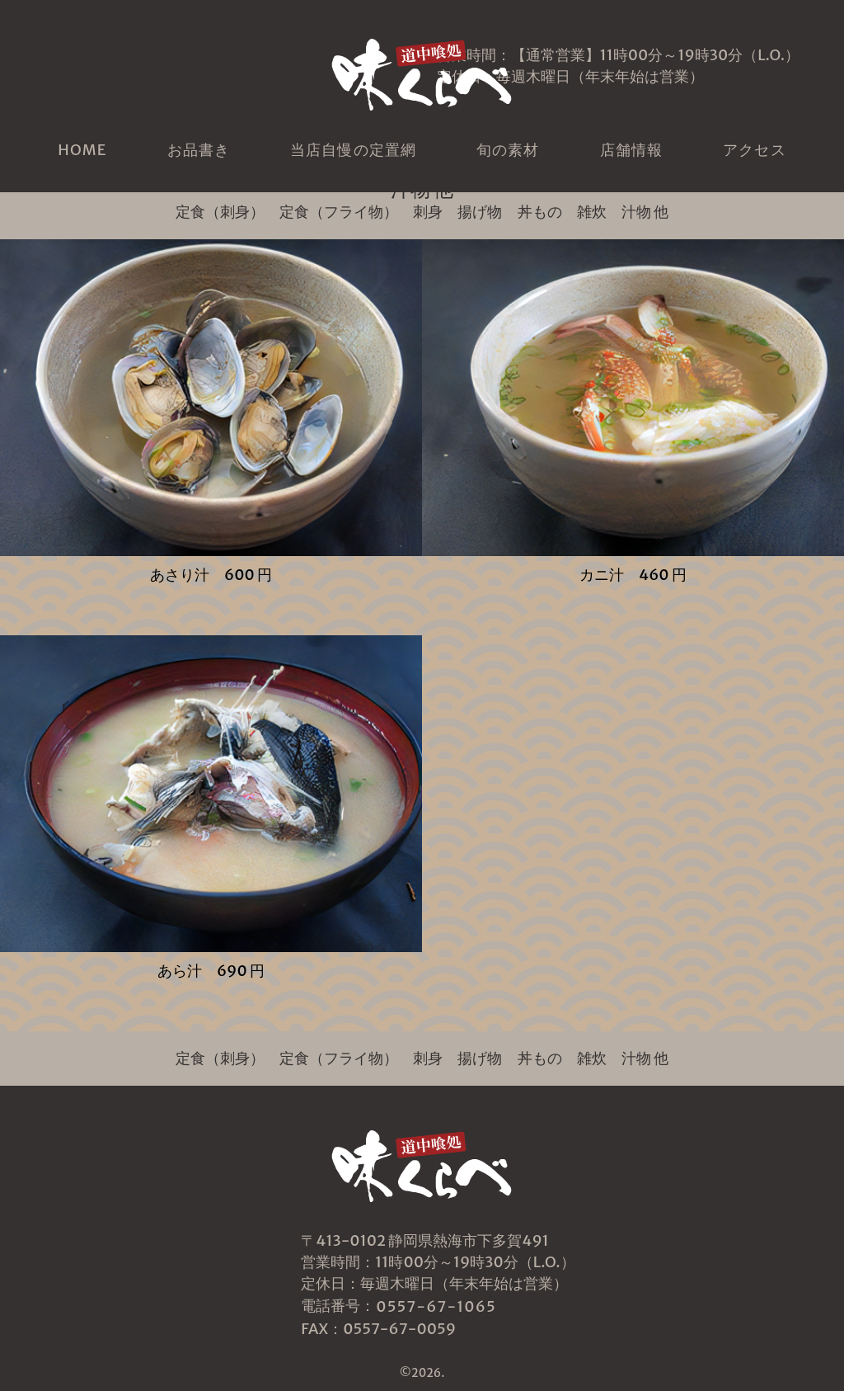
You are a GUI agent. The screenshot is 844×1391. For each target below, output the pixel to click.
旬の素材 (507, 150)
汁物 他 (644, 211)
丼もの (540, 211)
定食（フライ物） (338, 211)
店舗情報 (631, 150)
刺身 (428, 211)
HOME (82, 150)
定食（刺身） (220, 211)
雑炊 (592, 211)
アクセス (754, 150)
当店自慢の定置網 (353, 150)
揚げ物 (479, 211)
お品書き (198, 150)
